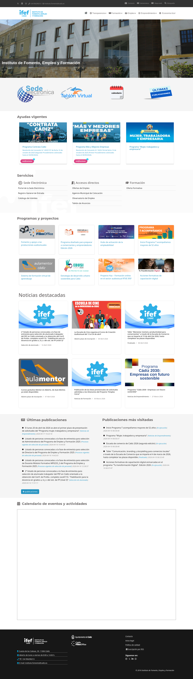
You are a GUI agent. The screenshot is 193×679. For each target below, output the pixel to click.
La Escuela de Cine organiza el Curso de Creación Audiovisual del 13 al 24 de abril (94, 333)
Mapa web (156, 3)
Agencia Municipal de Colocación (87, 193)
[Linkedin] (22, 3)
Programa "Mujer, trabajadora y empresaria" (144, 148)
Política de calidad (132, 645)
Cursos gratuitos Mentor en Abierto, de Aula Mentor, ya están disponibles (43, 391)
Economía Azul (167, 13)
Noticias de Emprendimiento (138, 396)
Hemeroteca (143, 3)
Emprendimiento (146, 13)
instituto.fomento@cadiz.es (54, 4)
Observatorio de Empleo (83, 198)
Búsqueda (170, 3)
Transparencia (97, 13)
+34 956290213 (35, 4)
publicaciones (30, 491)
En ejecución (162, 428)
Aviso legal (129, 640)
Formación (115, 13)
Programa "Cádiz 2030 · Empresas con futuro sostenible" (146, 391)
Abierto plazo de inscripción (84, 339)
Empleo (130, 13)
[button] (126, 659)
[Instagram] (26, 3)
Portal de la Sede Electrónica (31, 188)
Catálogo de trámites (27, 198)
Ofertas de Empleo (80, 188)
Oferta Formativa (134, 188)
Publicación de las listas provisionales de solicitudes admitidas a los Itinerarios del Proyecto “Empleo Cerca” (96, 392)
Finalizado (131, 343)
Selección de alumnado (30, 345)
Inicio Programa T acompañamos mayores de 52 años (131, 427)
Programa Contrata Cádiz (34, 146)
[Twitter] (18, 3)
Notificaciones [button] (28, 160)
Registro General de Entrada (31, 193)
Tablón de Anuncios (81, 203)
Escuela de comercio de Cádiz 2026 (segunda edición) (130, 443)
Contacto (129, 3)
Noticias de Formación (82, 398)
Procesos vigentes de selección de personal (54, 466)
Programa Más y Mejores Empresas (92, 146)
